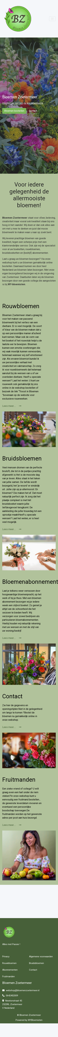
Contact (33, 110)
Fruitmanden (8, 976)
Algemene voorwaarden (41, 956)
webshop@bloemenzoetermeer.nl (20, 990)
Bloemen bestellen (14, 110)
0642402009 (10, 995)
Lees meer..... (11, 406)
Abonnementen (10, 969)
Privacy (5, 956)
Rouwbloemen (9, 963)
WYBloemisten (35, 1020)
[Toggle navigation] (52, 18)
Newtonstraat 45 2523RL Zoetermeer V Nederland (12, 1004)
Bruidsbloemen (36, 963)
